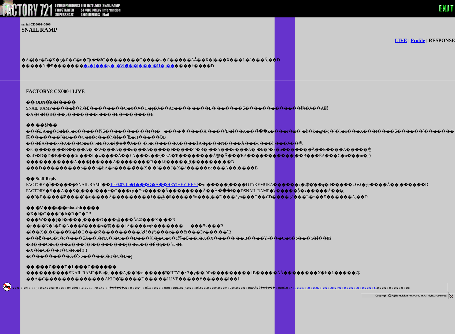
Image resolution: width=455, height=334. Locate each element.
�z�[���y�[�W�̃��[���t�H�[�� (129, 66)
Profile (418, 40)
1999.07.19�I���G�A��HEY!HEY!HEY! (154, 184)
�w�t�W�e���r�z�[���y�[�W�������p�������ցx (334, 288)
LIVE (401, 40)
